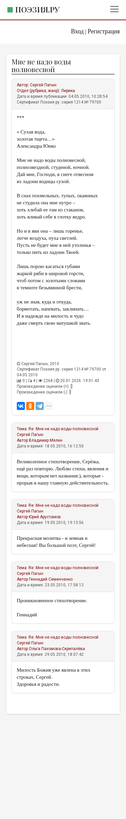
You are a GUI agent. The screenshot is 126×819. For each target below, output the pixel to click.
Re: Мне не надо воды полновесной (63, 429)
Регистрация (104, 31)
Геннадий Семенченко (51, 579)
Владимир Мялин (45, 440)
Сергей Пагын (43, 85)
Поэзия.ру (37, 9)
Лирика (68, 90)
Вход (77, 31)
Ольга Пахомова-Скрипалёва (57, 648)
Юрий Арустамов (45, 517)
